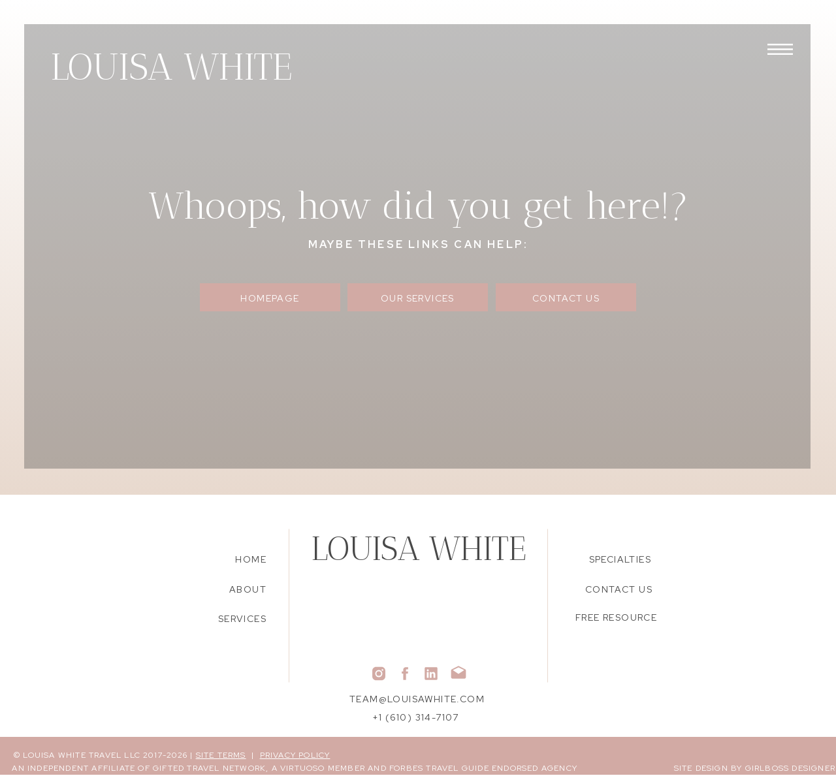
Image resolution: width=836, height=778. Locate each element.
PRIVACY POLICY (295, 755)
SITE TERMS (221, 755)
